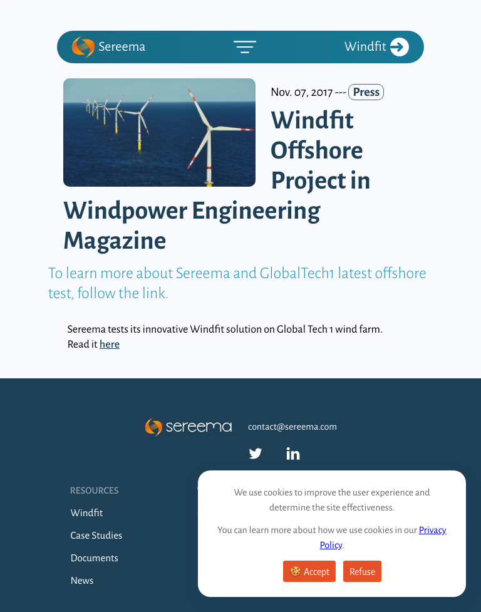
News (82, 581)
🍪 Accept (309, 572)
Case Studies (97, 536)
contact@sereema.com (292, 427)
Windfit (376, 47)
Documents (94, 558)
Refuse (362, 572)
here (110, 344)
